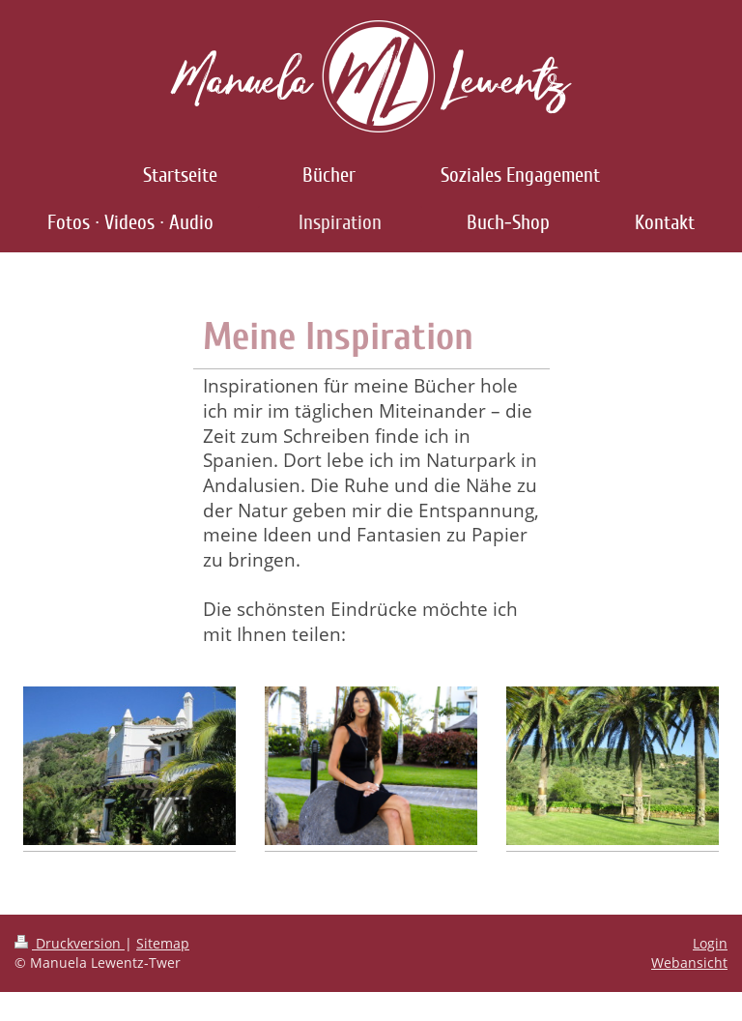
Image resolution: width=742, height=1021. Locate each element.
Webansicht (689, 962)
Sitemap (162, 943)
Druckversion (69, 943)
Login (710, 943)
